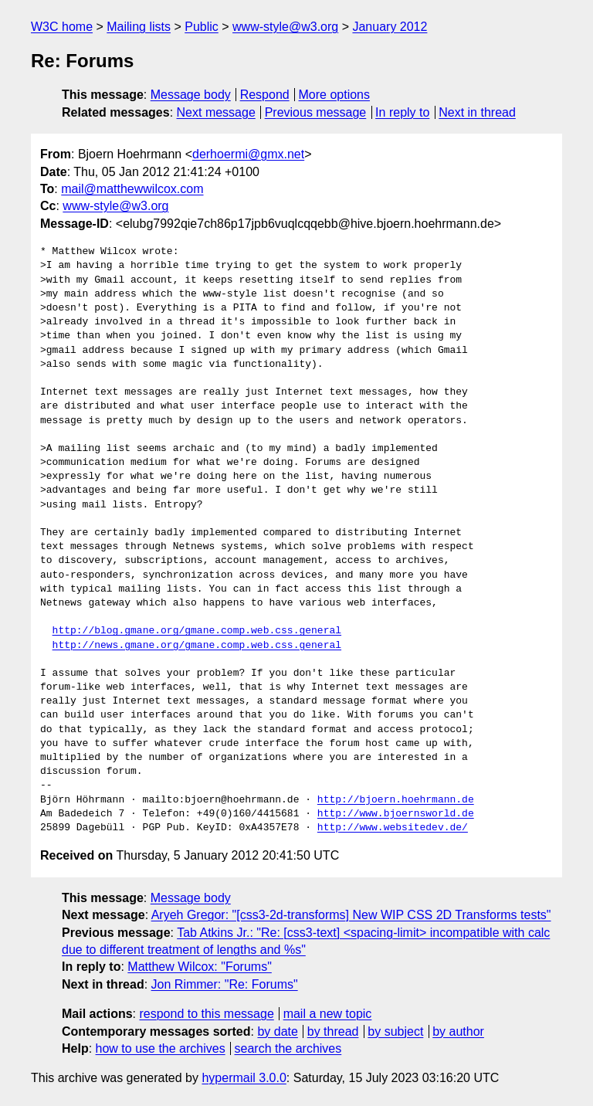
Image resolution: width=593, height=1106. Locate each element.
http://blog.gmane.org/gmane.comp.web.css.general (197, 631)
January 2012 (389, 26)
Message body (191, 94)
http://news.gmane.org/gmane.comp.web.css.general (197, 646)
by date (277, 1031)
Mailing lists (139, 26)
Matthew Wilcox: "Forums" (199, 966)
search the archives (288, 1048)
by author (458, 1031)
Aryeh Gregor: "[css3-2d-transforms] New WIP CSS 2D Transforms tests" (351, 914)
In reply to (402, 112)
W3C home (62, 26)
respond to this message (206, 1013)
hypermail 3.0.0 (244, 1077)
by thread (333, 1031)
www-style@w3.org (285, 26)
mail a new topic (327, 1013)
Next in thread (477, 112)
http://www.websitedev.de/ (392, 828)
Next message (216, 112)
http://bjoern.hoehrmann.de (395, 800)
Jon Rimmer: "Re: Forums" (224, 984)
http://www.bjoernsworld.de (395, 814)
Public (202, 26)
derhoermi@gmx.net (248, 154)
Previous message (316, 112)
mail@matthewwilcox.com (132, 188)
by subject (395, 1031)
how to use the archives (160, 1048)
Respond (265, 94)
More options (335, 94)
